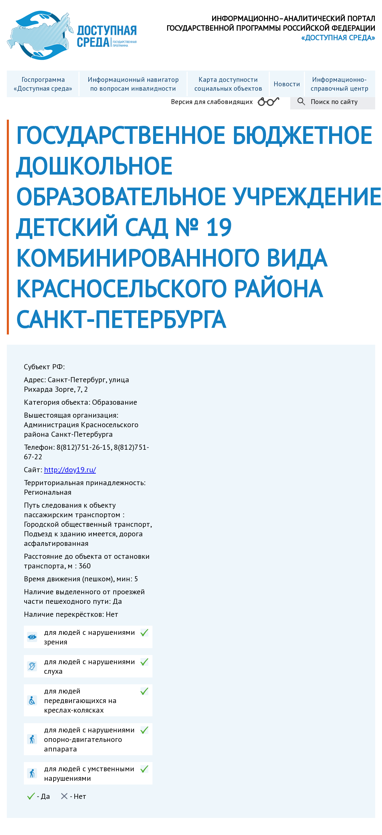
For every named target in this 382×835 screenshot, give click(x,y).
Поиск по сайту (334, 101)
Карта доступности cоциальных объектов (228, 84)
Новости (287, 83)
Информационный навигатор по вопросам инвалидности (133, 84)
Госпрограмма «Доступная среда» (43, 84)
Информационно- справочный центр (339, 84)
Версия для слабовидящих (212, 101)
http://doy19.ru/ (70, 469)
